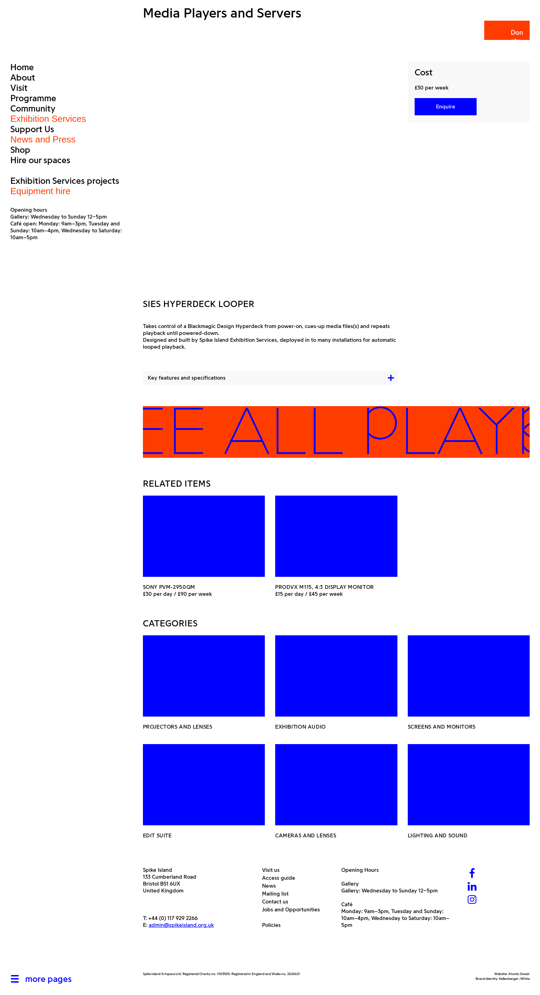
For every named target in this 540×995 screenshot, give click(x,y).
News (271, 885)
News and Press (42, 139)
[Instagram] (472, 900)
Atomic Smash (519, 974)
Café (347, 904)
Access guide (281, 878)
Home (22, 67)
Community (32, 108)
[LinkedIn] (472, 887)
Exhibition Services (48, 119)
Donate (506, 36)
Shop (20, 150)
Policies (274, 925)
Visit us (273, 870)
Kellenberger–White (514, 978)
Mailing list (278, 893)
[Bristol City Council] (211, 955)
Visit (19, 88)
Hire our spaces (40, 160)
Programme (33, 98)
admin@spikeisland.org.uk (181, 925)
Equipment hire (40, 191)
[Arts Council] (160, 955)
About (22, 77)
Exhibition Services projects (64, 181)
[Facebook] (472, 874)
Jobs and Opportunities (293, 909)
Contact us (277, 901)
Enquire (445, 106)
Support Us (32, 129)
